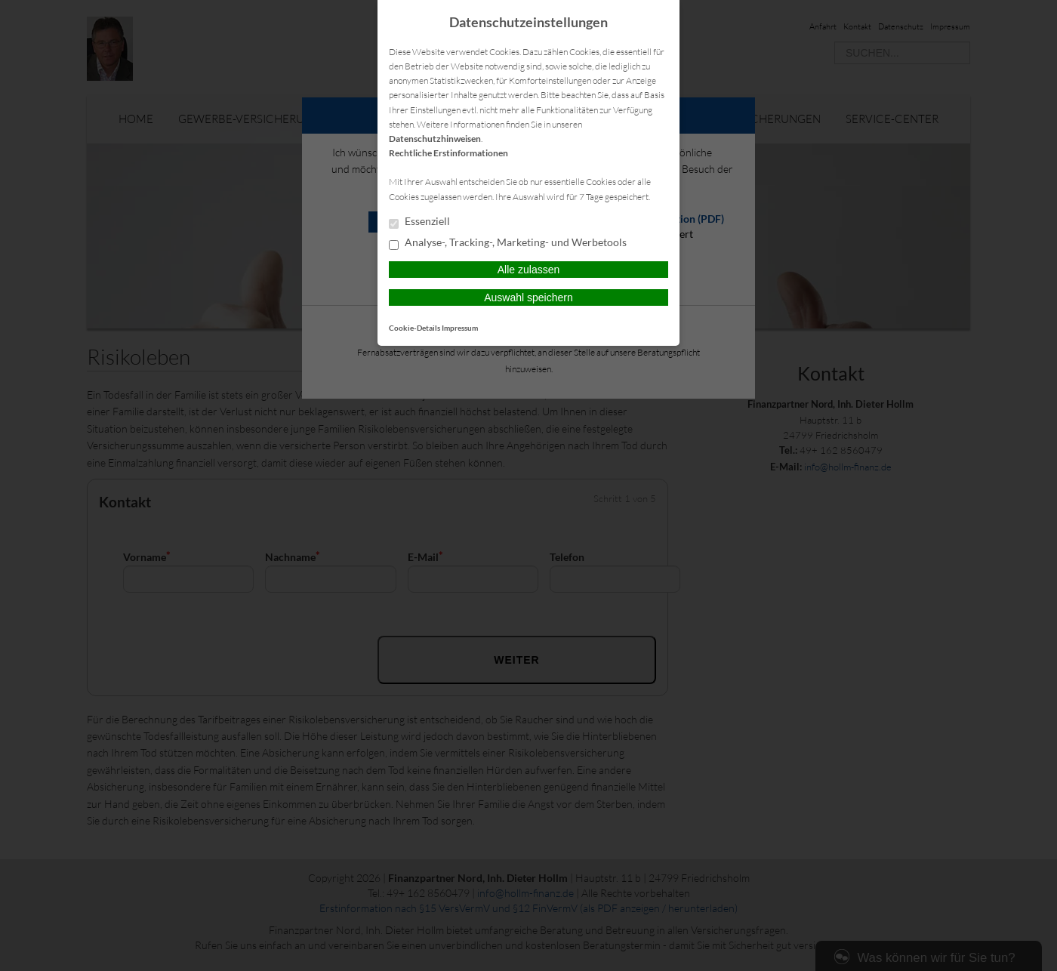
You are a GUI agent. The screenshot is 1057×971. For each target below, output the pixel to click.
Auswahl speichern (528, 297)
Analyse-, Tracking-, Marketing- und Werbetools (508, 243)
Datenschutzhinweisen (435, 138)
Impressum (460, 327)
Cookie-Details (414, 327)
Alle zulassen (529, 270)
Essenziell (419, 222)
